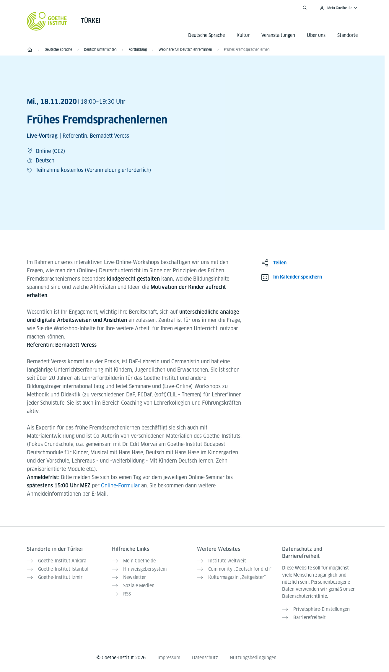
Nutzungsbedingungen (253, 658)
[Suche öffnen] (304, 8)
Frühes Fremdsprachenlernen (247, 49)
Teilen (280, 263)
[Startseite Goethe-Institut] (47, 21)
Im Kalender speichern (297, 277)
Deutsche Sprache (206, 35)
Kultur (243, 35)
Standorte (347, 35)
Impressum (168, 658)
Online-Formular (121, 485)
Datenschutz (205, 658)
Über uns (316, 35)
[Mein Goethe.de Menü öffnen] (338, 8)
